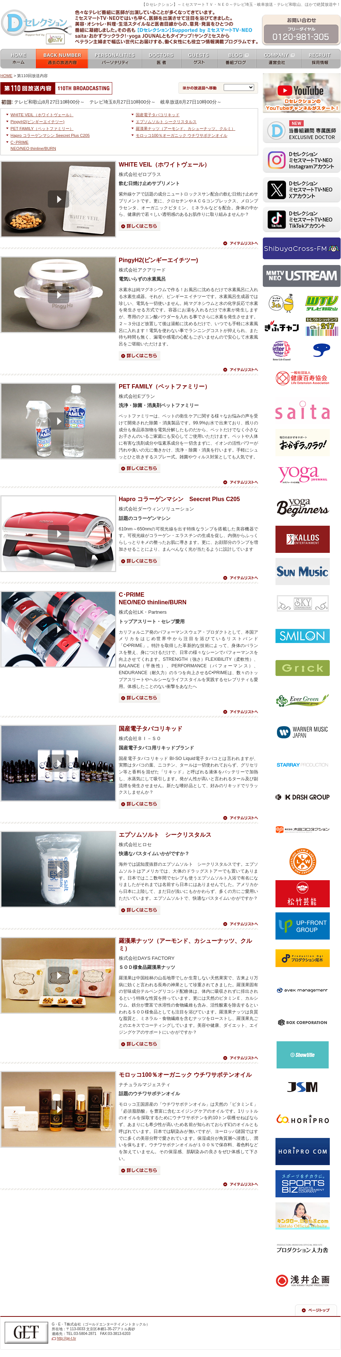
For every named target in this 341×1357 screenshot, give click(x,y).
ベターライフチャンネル (282, 350)
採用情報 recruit (321, 59)
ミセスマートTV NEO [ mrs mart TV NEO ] (170, 9)
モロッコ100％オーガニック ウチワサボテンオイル (181, 135)
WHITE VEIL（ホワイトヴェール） (41, 115)
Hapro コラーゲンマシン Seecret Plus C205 (50, 135)
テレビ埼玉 (282, 303)
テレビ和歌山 (322, 303)
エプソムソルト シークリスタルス (166, 121)
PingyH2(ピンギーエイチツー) (37, 121)
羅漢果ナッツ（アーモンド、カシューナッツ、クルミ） (185, 128)
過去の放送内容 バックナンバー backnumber (62, 59)
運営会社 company (278, 59)
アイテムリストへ (240, 243)
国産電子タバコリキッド (158, 115)
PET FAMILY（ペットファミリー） (41, 128)
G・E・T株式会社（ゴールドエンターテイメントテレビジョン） (26, 1333)
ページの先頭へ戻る (316, 1310)
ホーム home (18, 59)
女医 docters (161, 59)
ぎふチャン (282, 327)
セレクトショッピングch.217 (322, 327)
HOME (6, 75)
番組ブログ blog (236, 59)
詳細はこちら (139, 226)
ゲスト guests (199, 59)
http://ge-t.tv (66, 1338)
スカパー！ (322, 350)
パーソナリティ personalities (115, 59)
